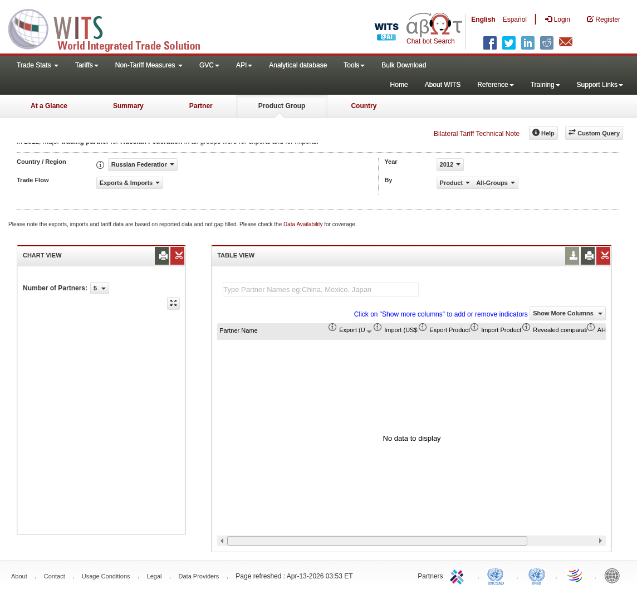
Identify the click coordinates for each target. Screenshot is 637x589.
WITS (111, 28)
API (244, 65)
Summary (128, 106)
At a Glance (49, 106)
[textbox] (321, 289)
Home (399, 85)
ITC (459, 575)
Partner (201, 106)
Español (515, 19)
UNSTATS (537, 575)
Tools (354, 65)
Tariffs (87, 65)
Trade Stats (37, 65)
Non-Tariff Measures (149, 65)
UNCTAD (498, 575)
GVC (209, 65)
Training (545, 85)
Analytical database (298, 65)
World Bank (615, 575)
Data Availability (303, 224)
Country (363, 106)
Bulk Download (403, 65)
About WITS (443, 85)
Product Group (282, 106)
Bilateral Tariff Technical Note (477, 134)
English (483, 19)
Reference (495, 85)
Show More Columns (567, 313)
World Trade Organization (576, 575)
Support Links (600, 85)
